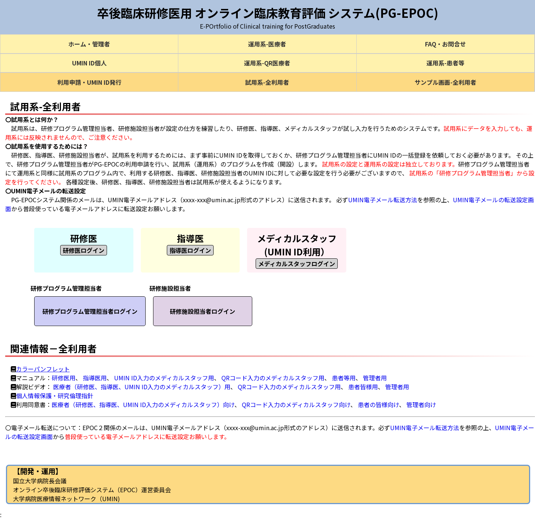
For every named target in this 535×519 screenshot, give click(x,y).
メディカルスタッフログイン (296, 263)
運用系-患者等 (445, 62)
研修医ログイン (83, 250)
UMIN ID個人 (89, 62)
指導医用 (95, 377)
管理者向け (421, 404)
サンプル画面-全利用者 (445, 82)
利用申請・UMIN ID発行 (89, 82)
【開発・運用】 (37, 471)
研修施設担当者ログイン (202, 311)
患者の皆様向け (378, 404)
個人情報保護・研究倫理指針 (54, 395)
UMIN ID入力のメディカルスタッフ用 (164, 377)
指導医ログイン (190, 250)
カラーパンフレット (43, 368)
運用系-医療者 (267, 43)
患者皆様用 (363, 386)
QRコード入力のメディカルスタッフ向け (296, 404)
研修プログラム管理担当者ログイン (89, 311)
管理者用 (375, 377)
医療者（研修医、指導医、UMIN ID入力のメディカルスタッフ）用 (141, 386)
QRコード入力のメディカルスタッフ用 (272, 377)
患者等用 (344, 377)
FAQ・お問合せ (445, 43)
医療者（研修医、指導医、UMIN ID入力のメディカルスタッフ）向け (143, 404)
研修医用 (63, 377)
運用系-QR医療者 (267, 62)
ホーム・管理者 (89, 43)
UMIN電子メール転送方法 (382, 199)
